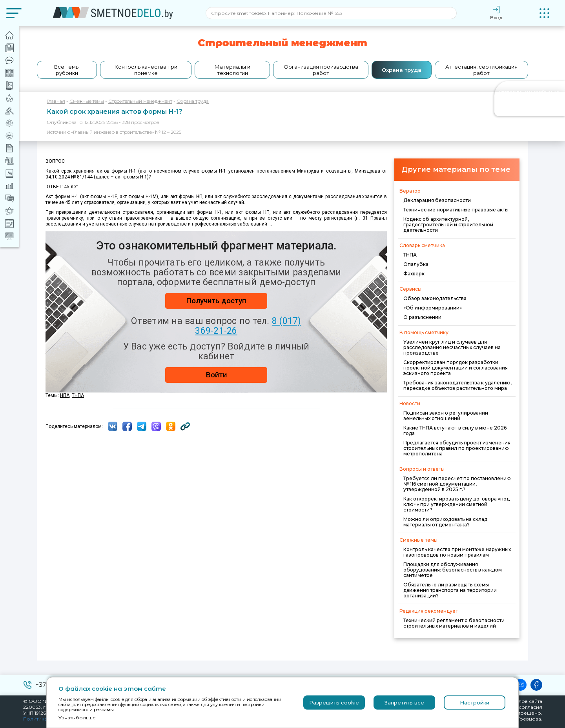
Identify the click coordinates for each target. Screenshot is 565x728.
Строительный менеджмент (140, 101)
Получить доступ (216, 300)
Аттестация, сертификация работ (481, 70)
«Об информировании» (432, 308)
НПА (64, 395)
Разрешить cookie (334, 702)
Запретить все (404, 702)
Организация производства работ (321, 70)
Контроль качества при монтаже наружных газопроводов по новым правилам (457, 552)
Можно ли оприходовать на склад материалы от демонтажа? (445, 522)
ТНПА (410, 255)
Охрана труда (401, 70)
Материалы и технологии (232, 70)
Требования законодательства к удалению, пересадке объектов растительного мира (457, 385)
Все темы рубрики (67, 70)
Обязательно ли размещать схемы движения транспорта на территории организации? (450, 590)
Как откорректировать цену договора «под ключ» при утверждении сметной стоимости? (456, 504)
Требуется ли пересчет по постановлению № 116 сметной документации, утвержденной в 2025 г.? (457, 483)
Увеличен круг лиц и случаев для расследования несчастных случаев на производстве (452, 347)
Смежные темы (86, 101)
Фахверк (414, 274)
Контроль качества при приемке (146, 70)
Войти (216, 374)
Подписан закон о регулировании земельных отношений (445, 415)
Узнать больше (77, 718)
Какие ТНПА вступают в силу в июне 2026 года (455, 430)
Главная (56, 101)
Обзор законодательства (435, 298)
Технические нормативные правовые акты (455, 210)
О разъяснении (422, 317)
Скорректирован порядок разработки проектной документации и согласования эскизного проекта (455, 367)
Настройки (474, 702)
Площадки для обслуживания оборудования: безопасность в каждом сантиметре (452, 569)
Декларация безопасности (437, 200)
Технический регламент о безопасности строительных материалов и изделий (454, 623)
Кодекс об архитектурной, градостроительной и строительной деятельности (448, 224)
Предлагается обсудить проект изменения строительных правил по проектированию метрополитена (456, 448)
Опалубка (415, 264)
